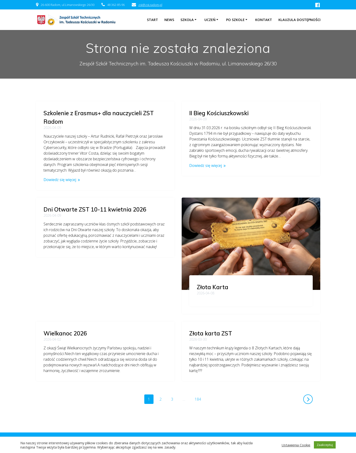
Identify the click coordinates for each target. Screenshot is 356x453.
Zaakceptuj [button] (325, 445)
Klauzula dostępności (299, 19)
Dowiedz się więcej (60, 179)
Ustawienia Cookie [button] (295, 445)
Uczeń (209, 19)
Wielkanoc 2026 (211, 262)
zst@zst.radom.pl (150, 5)
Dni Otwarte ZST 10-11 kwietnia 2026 (240, 195)
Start (152, 19)
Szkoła (187, 19)
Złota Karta (67, 287)
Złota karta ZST (210, 329)
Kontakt (263, 19)
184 (199, 395)
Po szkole (235, 19)
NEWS (169, 19)
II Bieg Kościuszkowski (219, 113)
